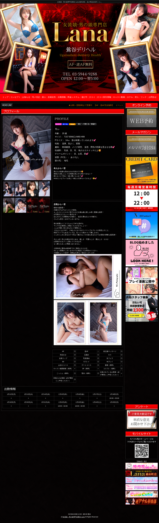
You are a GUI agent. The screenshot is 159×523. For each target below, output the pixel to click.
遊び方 (84, 97)
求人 (137, 97)
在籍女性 (52, 97)
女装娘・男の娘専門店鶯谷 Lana (74, 517)
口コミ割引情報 (104, 97)
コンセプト (15, 97)
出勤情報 (62, 97)
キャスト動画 (119, 97)
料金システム (74, 97)
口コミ (92, 97)
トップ (5, 97)
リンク (144, 97)
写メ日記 (36, 97)
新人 (44, 97)
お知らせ (26, 97)
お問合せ (153, 97)
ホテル (130, 97)
